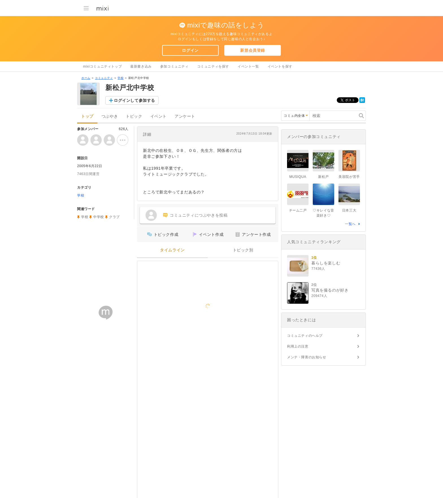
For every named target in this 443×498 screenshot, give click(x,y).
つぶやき (109, 116)
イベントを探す (280, 66)
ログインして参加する (134, 100)
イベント (158, 116)
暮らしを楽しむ (325, 263)
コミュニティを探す (213, 66)
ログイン (190, 50)
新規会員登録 (252, 50)
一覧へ (350, 224)
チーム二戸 (298, 210)
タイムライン (172, 250)
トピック (134, 116)
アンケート (185, 116)
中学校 (98, 217)
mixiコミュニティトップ (102, 66)
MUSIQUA (297, 177)
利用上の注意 (298, 346)
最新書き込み (141, 66)
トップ (87, 116)
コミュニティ (104, 77)
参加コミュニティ (174, 66)
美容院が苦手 (349, 177)
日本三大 (349, 210)
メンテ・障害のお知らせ (306, 357)
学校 (120, 77)
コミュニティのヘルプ (305, 336)
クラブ (114, 217)
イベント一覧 (248, 66)
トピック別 (243, 250)
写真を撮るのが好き (329, 290)
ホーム (85, 77)
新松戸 (323, 177)
